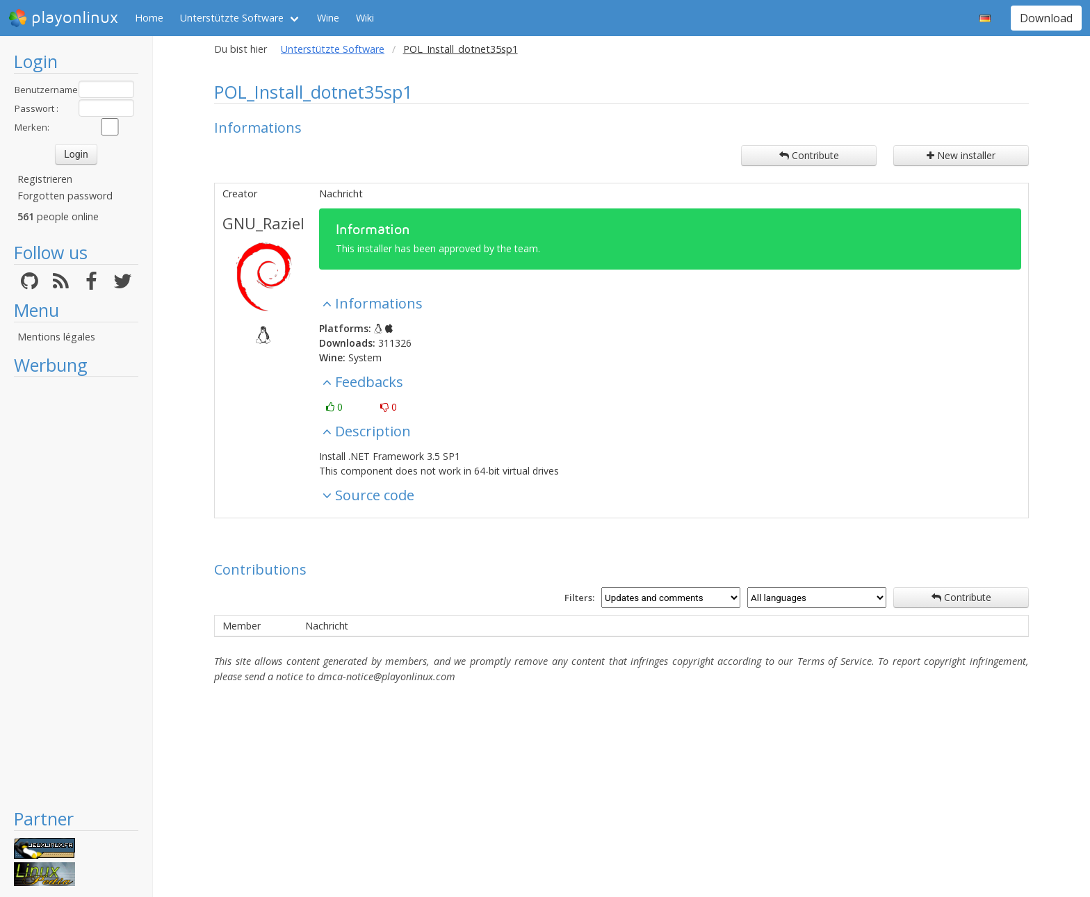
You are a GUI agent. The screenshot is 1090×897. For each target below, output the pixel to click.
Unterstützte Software (232, 17)
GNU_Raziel (263, 223)
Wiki (365, 17)
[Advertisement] (76, 592)
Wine (328, 17)
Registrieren (44, 179)
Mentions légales (56, 336)
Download (1046, 18)
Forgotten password (65, 195)
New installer (961, 155)
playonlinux (63, 18)
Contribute (809, 155)
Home (149, 17)
